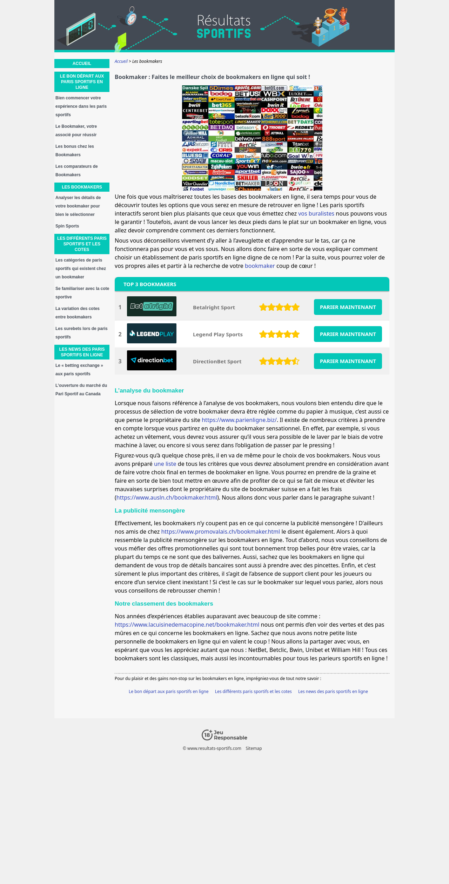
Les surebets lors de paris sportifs (81, 332)
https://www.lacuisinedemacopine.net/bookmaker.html (187, 624)
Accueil (82, 63)
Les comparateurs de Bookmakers (76, 170)
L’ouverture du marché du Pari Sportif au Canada (81, 389)
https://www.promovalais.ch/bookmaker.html (220, 531)
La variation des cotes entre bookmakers (77, 312)
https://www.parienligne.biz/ (239, 420)
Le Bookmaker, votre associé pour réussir (76, 130)
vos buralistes (316, 213)
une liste (165, 464)
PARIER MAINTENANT (348, 306)
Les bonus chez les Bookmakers (74, 150)
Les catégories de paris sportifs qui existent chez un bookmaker (80, 268)
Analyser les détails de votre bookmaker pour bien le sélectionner (78, 206)
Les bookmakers (82, 187)
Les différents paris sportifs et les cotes (253, 691)
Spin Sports (67, 226)
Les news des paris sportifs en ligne (333, 691)
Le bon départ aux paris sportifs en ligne (169, 691)
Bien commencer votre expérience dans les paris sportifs (81, 106)
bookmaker (260, 266)
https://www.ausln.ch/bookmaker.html (166, 497)
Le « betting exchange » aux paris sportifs (79, 369)
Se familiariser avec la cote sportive (82, 292)
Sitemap (254, 748)
